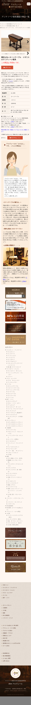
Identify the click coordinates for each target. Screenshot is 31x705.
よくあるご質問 (6, 666)
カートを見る (6, 654)
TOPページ (5, 593)
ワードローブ (17, 375)
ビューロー (17, 388)
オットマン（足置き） (13, 447)
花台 (9, 529)
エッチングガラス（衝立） (15, 527)
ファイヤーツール (12, 495)
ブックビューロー (12, 390)
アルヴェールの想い (8, 639)
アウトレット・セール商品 (13, 520)
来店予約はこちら (15, 146)
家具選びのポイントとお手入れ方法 (11, 651)
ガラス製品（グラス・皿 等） (15, 466)
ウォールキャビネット (13, 455)
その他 (9, 463)
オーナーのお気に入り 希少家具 (10, 634)
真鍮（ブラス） (12, 493)
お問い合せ (7, 76)
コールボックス (12, 489)
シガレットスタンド (13, 461)
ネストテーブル (12, 402)
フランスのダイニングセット (15, 434)
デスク (9, 388)
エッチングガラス (12, 482)
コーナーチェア (19, 417)
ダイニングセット (11, 428)
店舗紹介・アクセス (8, 641)
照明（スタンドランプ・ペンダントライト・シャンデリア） (15, 499)
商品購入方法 (6, 649)
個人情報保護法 (6, 664)
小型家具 (8, 436)
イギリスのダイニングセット (15, 432)
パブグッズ (19, 510)
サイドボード (11, 379)
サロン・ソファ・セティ (14, 411)
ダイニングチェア (12, 409)
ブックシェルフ (12, 364)
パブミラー (11, 510)
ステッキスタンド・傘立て (15, 531)
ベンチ (19, 415)
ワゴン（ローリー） (18, 529)
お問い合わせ (6, 669)
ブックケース (11, 362)
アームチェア (11, 413)
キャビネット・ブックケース (13, 358)
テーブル (8, 392)
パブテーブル (11, 512)
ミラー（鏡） (11, 459)
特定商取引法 (6, 661)
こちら (12, 130)
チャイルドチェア (12, 423)
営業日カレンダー (7, 644)
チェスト (19, 379)
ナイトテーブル (12, 438)
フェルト (11, 89)
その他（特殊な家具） (13, 533)
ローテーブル (11, 400)
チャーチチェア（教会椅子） (15, 421)
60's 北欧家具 (6, 624)
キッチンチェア (12, 419)
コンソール (11, 406)
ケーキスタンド (12, 449)
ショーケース (11, 366)
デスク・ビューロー (11, 387)
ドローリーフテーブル (13, 396)
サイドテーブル (12, 404)
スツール (10, 417)
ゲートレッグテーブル (13, 398)
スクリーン (20, 459)
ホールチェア (11, 415)
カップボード (11, 368)
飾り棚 (9, 375)
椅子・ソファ (9, 408)
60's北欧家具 (9, 514)
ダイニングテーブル (13, 394)
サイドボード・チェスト (12, 377)
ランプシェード (12, 484)
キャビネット (11, 360)
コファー (10, 385)
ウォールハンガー (12, 457)
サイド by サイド (12, 370)
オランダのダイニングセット (15, 430)
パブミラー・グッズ (8, 626)
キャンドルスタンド (13, 491)
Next (27, 41)
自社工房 (5, 646)
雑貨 (7, 465)
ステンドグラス (12, 476)
